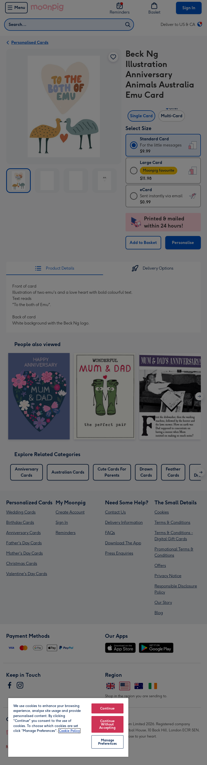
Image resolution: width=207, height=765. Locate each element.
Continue (107, 708)
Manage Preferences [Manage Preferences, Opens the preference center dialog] (107, 742)
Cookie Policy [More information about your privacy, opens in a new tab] (69, 731)
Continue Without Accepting (107, 724)
